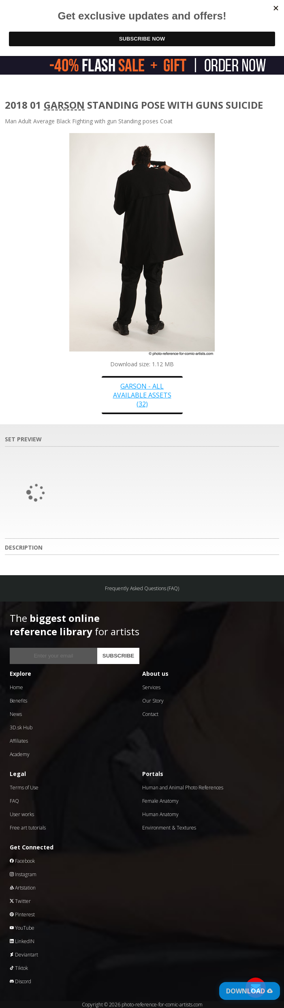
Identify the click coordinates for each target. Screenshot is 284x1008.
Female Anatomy (160, 800)
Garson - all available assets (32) (142, 395)
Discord (20, 981)
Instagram (23, 874)
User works (22, 814)
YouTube (22, 927)
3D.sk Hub (21, 727)
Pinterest (22, 914)
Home (16, 687)
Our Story (153, 700)
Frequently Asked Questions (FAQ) (142, 588)
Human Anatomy (160, 814)
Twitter (20, 901)
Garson (64, 105)
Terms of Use (24, 787)
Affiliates (19, 740)
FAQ (14, 800)
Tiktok (19, 968)
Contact (150, 714)
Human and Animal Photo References (182, 787)
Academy (20, 754)
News (16, 714)
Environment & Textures (169, 827)
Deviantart (24, 954)
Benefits (18, 700)
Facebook (22, 861)
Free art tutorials (28, 827)
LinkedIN (22, 941)
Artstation (23, 887)
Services (151, 687)
